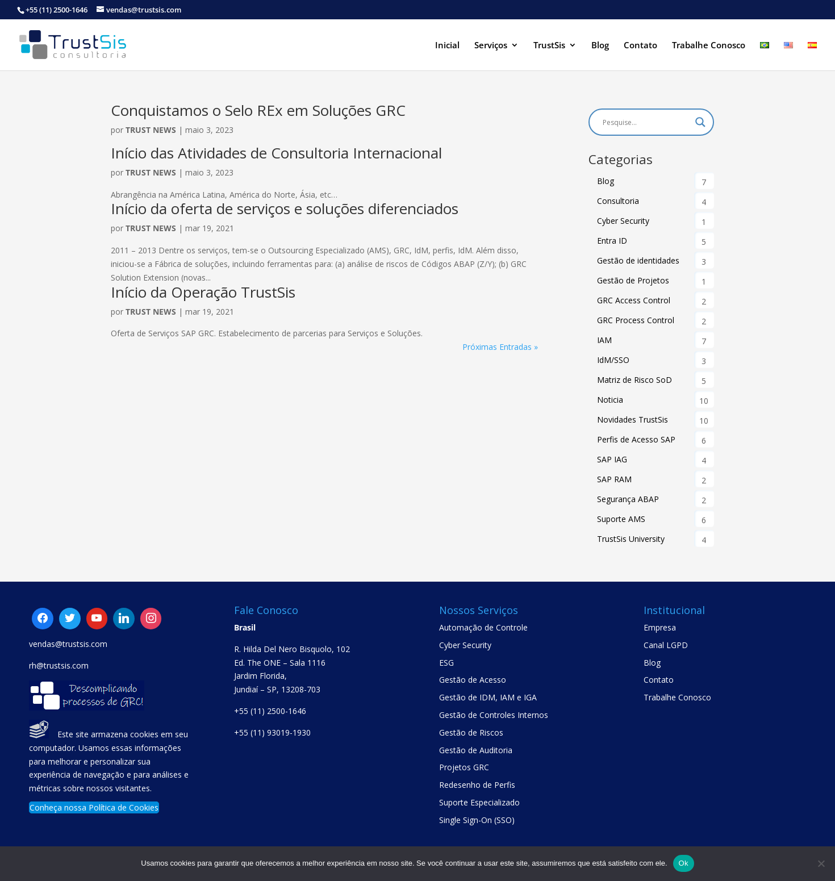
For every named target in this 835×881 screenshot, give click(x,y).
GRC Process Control (635, 320)
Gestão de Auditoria (475, 750)
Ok (683, 863)
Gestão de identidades (638, 260)
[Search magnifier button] (700, 122)
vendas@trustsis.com (68, 643)
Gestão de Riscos (471, 732)
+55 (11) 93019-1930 (272, 732)
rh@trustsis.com (59, 665)
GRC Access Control (633, 300)
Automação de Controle (483, 627)
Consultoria (618, 200)
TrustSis (549, 46)
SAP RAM (614, 479)
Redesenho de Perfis (477, 784)
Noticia (610, 399)
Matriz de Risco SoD (634, 379)
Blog (600, 46)
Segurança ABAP (628, 499)
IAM (604, 340)
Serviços (490, 46)
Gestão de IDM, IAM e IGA (488, 697)
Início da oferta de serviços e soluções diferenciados (284, 208)
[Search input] (646, 122)
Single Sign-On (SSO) (477, 820)
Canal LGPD (666, 645)
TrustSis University (631, 538)
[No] (820, 863)
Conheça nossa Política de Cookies (94, 807)
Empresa (660, 627)
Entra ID (612, 240)
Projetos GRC (464, 767)
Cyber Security (623, 220)
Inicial (447, 46)
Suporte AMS (621, 518)
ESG (446, 662)
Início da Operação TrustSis (203, 292)
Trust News (151, 129)
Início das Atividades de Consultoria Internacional (276, 153)
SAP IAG (612, 459)
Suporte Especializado (479, 802)
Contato (640, 46)
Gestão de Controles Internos (493, 714)
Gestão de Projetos (633, 280)
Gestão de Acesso (472, 679)
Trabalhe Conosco (708, 46)
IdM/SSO (613, 359)
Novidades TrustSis (632, 419)
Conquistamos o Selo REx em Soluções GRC (258, 110)
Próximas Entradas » (500, 346)
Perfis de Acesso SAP (636, 439)
